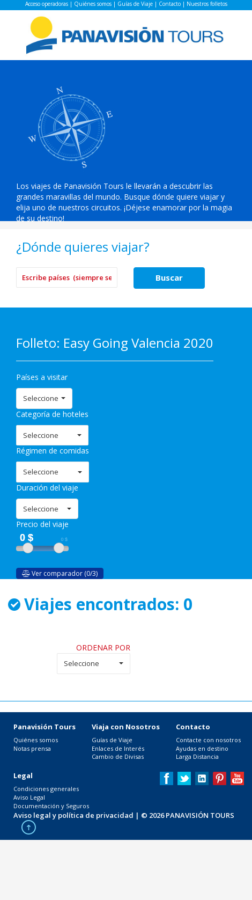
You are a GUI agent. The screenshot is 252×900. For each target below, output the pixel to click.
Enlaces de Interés (118, 748)
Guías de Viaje (135, 4)
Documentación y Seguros (51, 806)
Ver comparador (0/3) (60, 573)
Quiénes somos (93, 4)
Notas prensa (32, 748)
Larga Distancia (197, 756)
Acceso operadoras (46, 4)
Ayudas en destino (202, 748)
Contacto (170, 4)
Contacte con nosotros (208, 740)
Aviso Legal (29, 797)
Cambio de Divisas (118, 756)
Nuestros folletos (207, 4)
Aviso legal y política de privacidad (73, 815)
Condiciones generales (46, 789)
